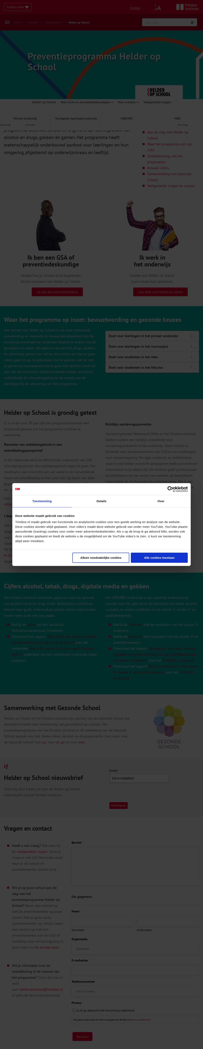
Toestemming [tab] (42, 501)
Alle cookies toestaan (159, 557)
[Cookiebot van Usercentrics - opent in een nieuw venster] (170, 489)
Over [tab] (161, 501)
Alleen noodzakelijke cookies (101, 557)
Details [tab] (101, 501)
